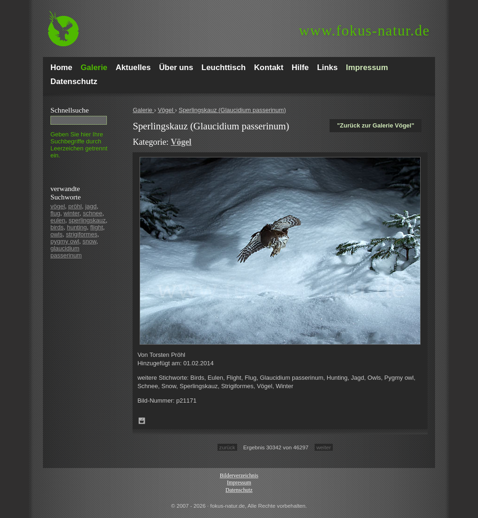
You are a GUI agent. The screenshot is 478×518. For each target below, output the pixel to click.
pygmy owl (64, 241)
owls (56, 234)
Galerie (143, 110)
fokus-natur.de (364, 30)
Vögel (166, 110)
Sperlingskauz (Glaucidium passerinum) (232, 110)
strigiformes (81, 234)
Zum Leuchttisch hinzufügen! (142, 421)
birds (56, 227)
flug (55, 213)
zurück (227, 447)
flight (96, 227)
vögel (57, 206)
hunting (77, 227)
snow (90, 241)
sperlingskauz (87, 220)
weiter (323, 447)
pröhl (75, 206)
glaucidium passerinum (66, 252)
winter (71, 213)
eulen (57, 220)
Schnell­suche (69, 110)
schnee (92, 213)
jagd (91, 206)
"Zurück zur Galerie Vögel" (375, 125)
